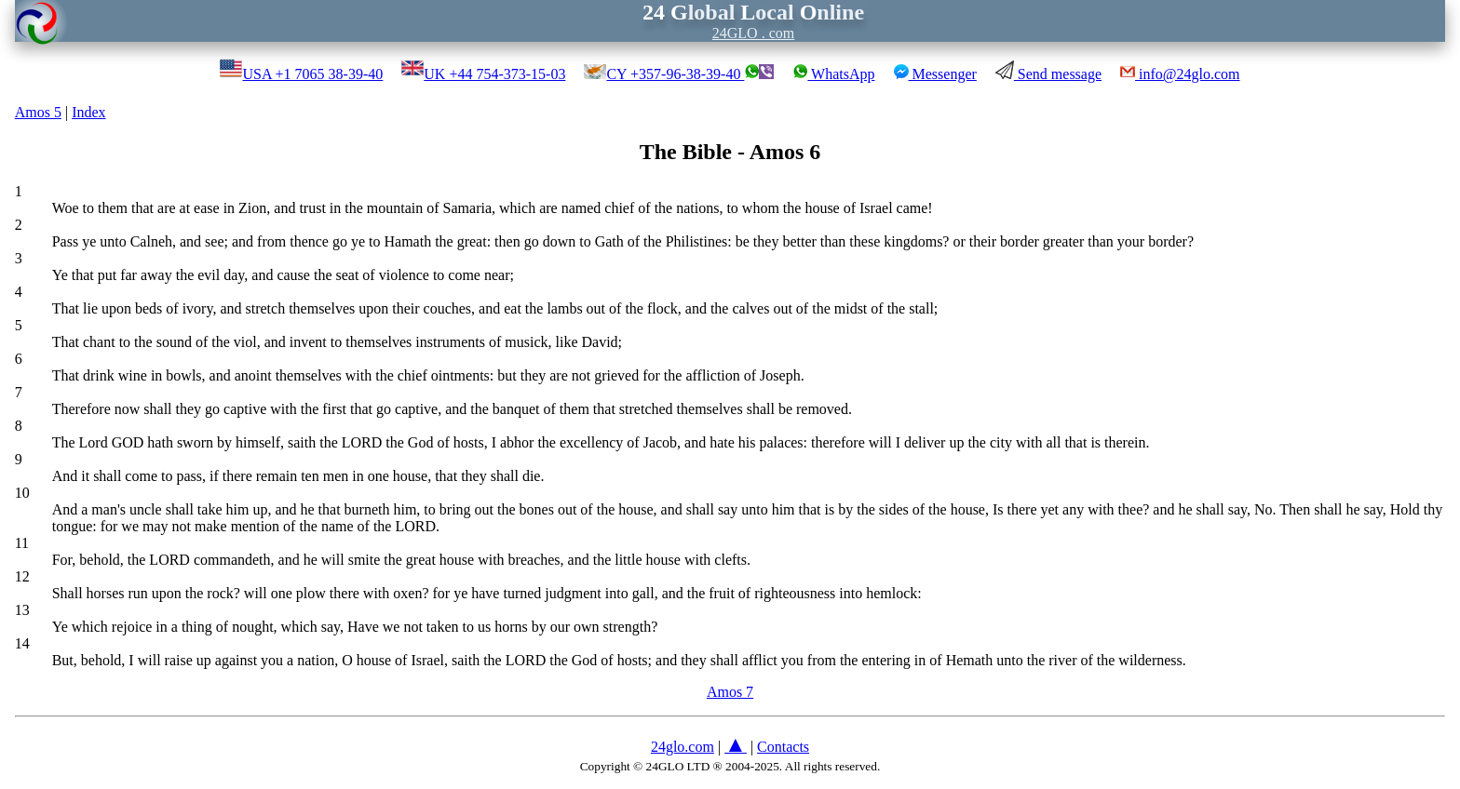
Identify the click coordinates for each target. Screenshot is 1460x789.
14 (22, 643)
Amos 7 (730, 692)
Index (88, 112)
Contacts (783, 747)
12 (22, 576)
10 (22, 493)
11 (22, 543)
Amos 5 (38, 112)
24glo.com (682, 747)
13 (22, 610)
